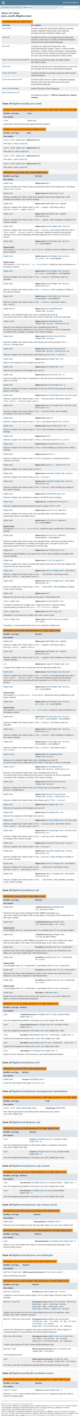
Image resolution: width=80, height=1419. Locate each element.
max (47, 359)
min (47, 367)
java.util (5, 46)
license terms (32, 1415)
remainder (50, 473)
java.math (16, 7)
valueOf (49, 601)
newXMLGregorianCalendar (58, 1319)
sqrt (47, 550)
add (47, 203)
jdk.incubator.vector (11, 92)
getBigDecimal (58, 907)
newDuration (52, 1302)
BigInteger (37, 1304)
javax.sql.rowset (9, 73)
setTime (56, 1359)
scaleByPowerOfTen (54, 502)
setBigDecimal (43, 1014)
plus (47, 436)
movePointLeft (52, 375)
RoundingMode (51, 273)
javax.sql (6, 66)
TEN (38, 148)
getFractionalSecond (52, 1272)
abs (47, 183)
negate (48, 418)
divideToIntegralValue (56, 336)
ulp (47, 593)
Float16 (13, 1390)
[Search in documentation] (67, 7)
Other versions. (38, 1409)
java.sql (5, 37)
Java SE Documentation (56, 1406)
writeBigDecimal (37, 1051)
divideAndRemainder (54, 309)
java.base (5, 7)
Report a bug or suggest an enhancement (16, 1404)
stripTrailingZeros (54, 560)
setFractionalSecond (62, 1349)
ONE (38, 140)
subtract (49, 571)
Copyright (4, 1413)
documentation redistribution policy (57, 1415)
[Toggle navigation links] (3, 2)
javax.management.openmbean (16, 60)
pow (47, 454)
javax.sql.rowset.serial (12, 79)
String (39, 937)
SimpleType (20, 1108)
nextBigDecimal (36, 1079)
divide (48, 226)
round (48, 494)
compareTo (50, 664)
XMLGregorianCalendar (21, 1319)
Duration (16, 1292)
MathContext (54, 193)
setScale (49, 510)
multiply (49, 395)
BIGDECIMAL (60, 1108)
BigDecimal (28, 7)
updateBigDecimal (36, 1035)
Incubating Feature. (40, 95)
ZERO (39, 164)
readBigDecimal (50, 992)
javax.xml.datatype (10, 88)
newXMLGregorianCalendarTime (60, 1336)
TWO (38, 156)
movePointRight (52, 385)
